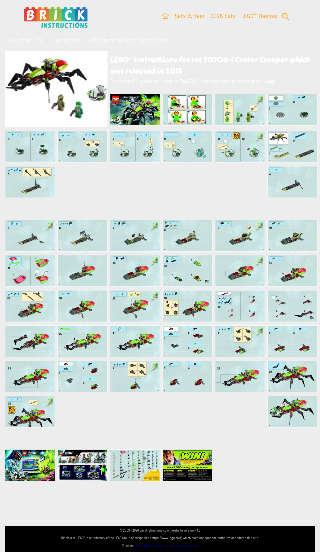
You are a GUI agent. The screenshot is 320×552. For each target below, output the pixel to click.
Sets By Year (189, 16)
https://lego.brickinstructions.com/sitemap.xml (166, 545)
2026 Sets (223, 16)
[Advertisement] (162, 191)
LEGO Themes (259, 16)
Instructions (66, 40)
